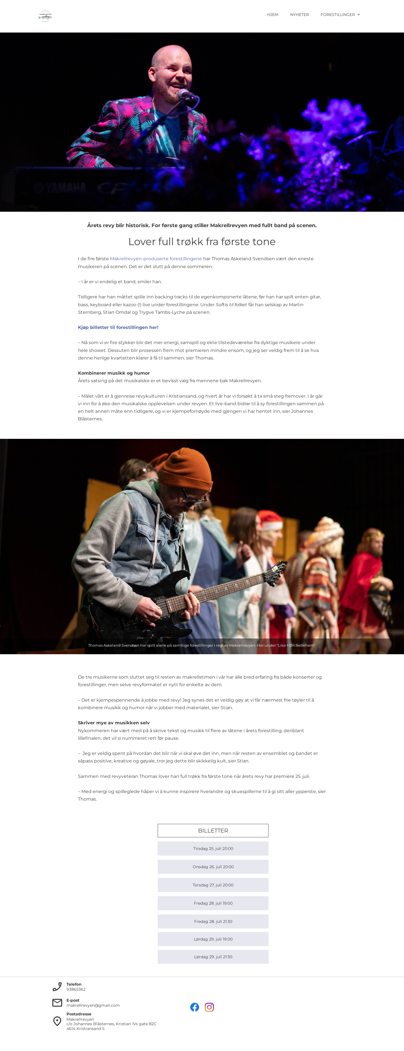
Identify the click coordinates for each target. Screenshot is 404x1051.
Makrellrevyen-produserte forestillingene (156, 258)
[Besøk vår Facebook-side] (194, 1007)
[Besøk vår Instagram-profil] (209, 1007)
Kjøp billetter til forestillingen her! (118, 327)
